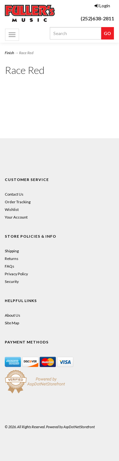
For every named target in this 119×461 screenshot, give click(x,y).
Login (102, 5)
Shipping (12, 251)
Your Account (16, 217)
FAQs (9, 266)
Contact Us (14, 194)
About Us (12, 315)
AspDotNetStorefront (79, 427)
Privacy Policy (16, 273)
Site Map (12, 323)
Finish (9, 52)
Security (12, 281)
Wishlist (12, 209)
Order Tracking (17, 201)
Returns (11, 258)
